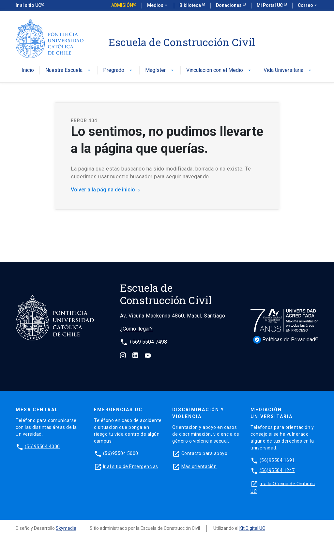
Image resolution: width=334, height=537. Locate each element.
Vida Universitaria (288, 70)
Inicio (28, 70)
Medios (158, 5)
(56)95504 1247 (277, 470)
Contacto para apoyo (204, 453)
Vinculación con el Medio (219, 70)
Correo (308, 5)
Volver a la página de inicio (106, 190)
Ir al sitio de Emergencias (130, 466)
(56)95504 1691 (277, 460)
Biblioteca (190, 5)
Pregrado (118, 70)
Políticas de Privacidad (284, 340)
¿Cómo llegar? (136, 329)
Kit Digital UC (252, 528)
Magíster (160, 70)
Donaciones (229, 5)
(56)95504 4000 (42, 446)
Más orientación (199, 466)
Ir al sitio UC (28, 5)
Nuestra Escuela (68, 70)
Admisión (122, 5)
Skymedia (66, 528)
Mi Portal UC (270, 5)
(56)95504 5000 (120, 453)
